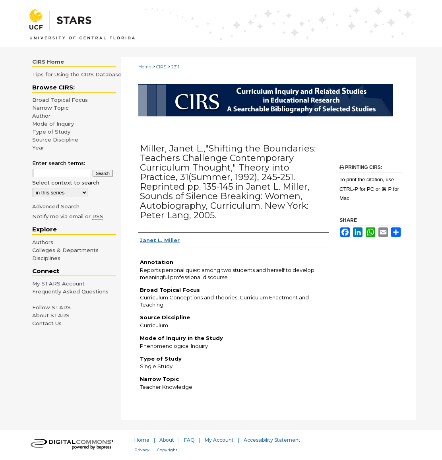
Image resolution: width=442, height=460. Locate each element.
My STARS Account (58, 283)
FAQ (189, 440)
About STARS (51, 315)
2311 (175, 67)
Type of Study (51, 131)
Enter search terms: (58, 163)
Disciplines (46, 258)
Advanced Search (55, 206)
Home (144, 67)
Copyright (167, 449)
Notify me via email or (67, 216)
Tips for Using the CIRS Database (77, 74)
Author (41, 116)
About (166, 440)
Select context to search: (66, 182)
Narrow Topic (50, 108)
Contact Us (47, 323)
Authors (42, 242)
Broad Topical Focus (60, 100)
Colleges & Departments (65, 250)
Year (38, 147)
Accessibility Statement (272, 440)
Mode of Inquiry (53, 123)
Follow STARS (51, 307)
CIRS (161, 67)
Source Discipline (55, 139)
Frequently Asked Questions (70, 291)
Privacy (141, 449)
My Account (219, 440)
